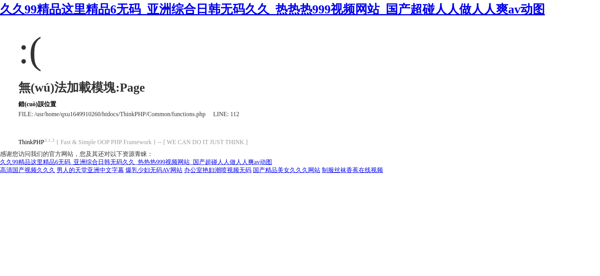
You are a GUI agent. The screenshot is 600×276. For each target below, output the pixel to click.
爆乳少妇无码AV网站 (154, 170)
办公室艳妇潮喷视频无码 (217, 170)
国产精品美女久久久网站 (286, 170)
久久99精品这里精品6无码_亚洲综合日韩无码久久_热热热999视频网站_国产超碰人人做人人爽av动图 (272, 9)
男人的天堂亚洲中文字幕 (90, 170)
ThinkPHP (31, 142)
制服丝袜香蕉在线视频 (352, 170)
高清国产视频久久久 (27, 170)
